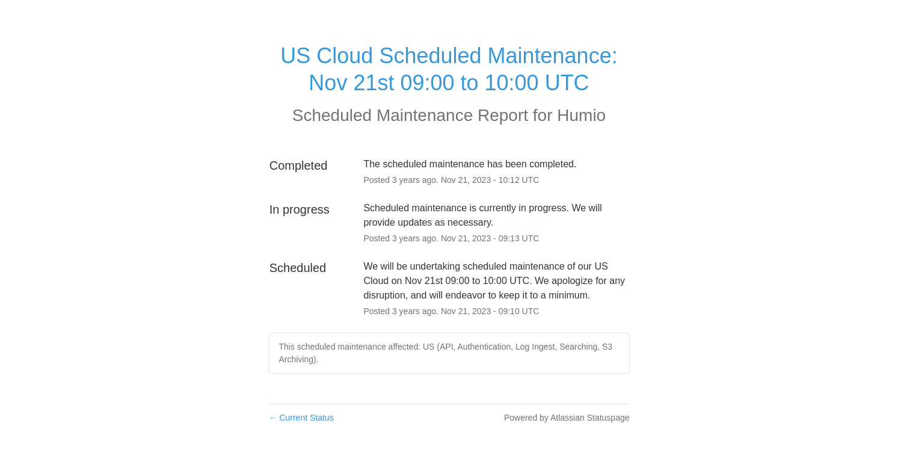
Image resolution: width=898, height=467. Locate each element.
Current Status (301, 417)
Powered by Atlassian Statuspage (567, 417)
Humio (581, 115)
